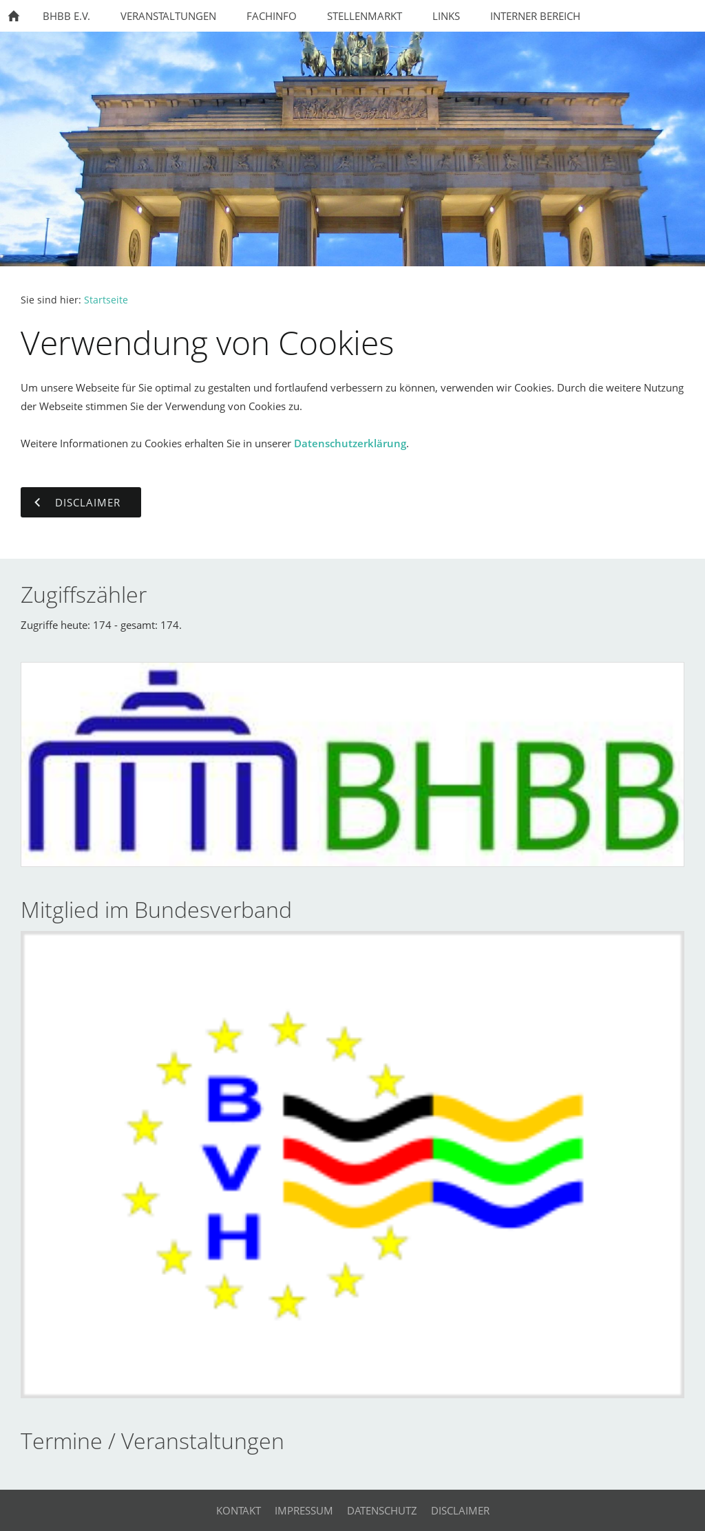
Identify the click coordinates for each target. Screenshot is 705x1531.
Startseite (106, 300)
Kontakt (238, 1510)
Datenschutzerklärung (350, 443)
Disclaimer (460, 1510)
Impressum (304, 1510)
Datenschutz (382, 1510)
